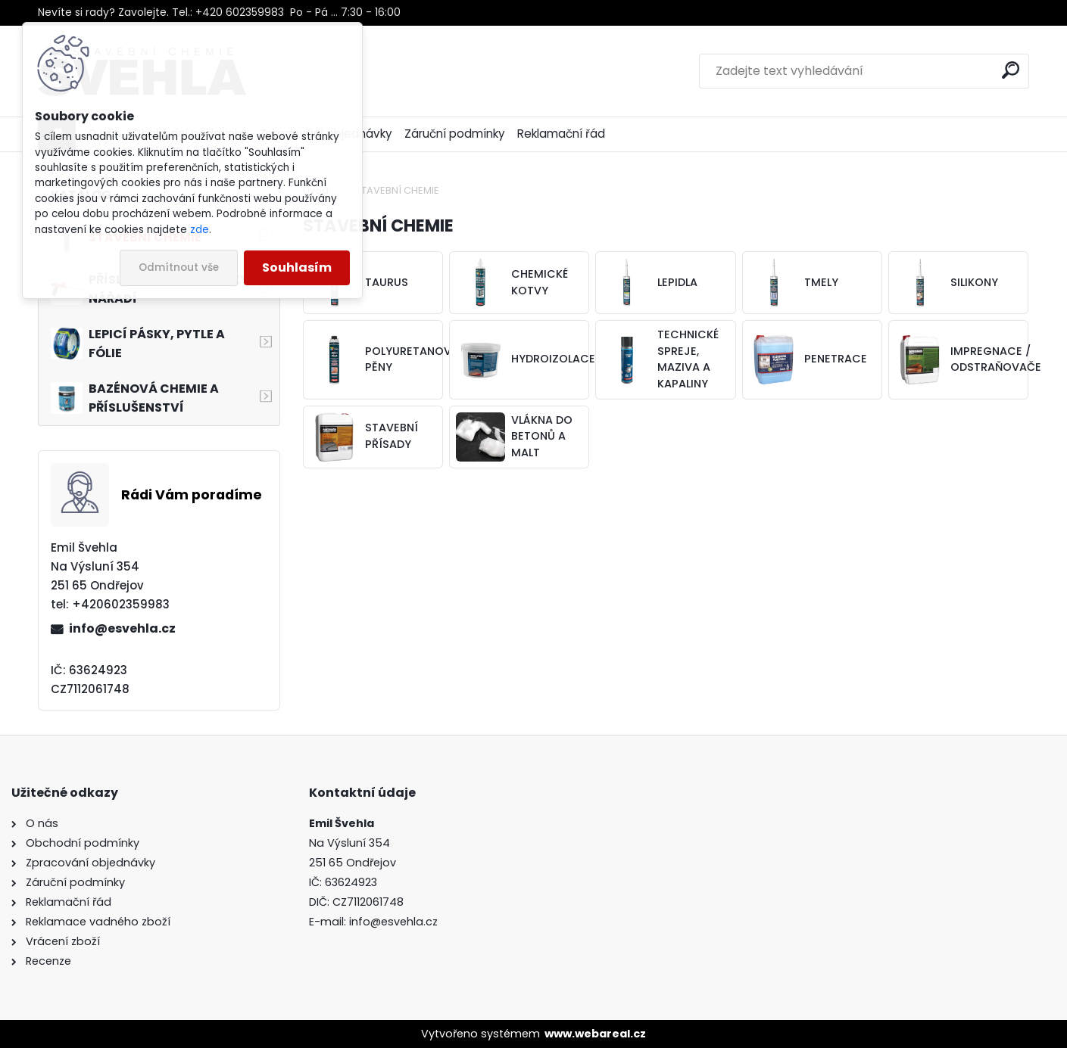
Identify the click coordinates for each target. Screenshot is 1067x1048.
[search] (1010, 70)
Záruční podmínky (454, 133)
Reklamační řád (561, 133)
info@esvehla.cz (122, 628)
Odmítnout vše (179, 267)
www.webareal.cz (595, 1033)
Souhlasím (297, 267)
